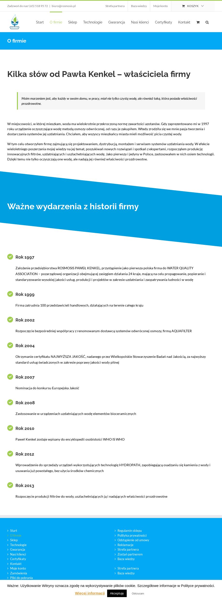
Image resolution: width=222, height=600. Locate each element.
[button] (207, 22)
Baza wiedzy (126, 559)
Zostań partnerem (130, 554)
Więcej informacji (90, 593)
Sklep (14, 540)
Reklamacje (125, 545)
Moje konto (18, 568)
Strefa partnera (128, 549)
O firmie (15, 535)
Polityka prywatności (132, 535)
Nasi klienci (18, 554)
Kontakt (16, 564)
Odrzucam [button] (138, 593)
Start (13, 530)
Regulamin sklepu (130, 530)
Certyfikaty (18, 559)
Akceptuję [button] (117, 593)
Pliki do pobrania (21, 578)
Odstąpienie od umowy (133, 540)
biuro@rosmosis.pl (64, 6)
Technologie (18, 545)
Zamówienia (18, 573)
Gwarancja (17, 549)
